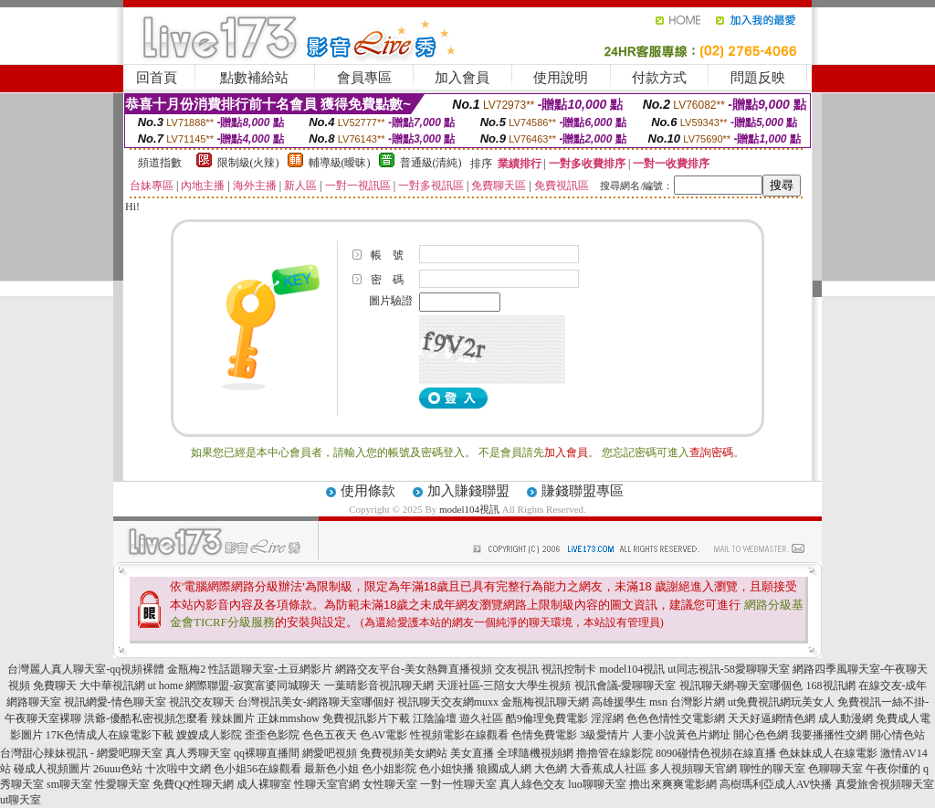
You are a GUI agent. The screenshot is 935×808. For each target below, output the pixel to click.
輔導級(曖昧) (340, 162)
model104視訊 (469, 509)
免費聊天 (55, 685)
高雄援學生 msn (629, 702)
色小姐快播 (446, 768)
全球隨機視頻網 (535, 753)
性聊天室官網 (327, 784)
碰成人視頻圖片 (52, 768)
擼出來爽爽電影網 (673, 784)
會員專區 (364, 77)
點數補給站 (254, 77)
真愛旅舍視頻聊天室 (884, 784)
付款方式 (659, 77)
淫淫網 (607, 718)
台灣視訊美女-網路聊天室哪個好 (315, 702)
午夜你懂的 (893, 768)
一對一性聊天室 (458, 784)
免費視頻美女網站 (403, 753)
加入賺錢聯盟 (468, 491)
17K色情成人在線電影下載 (110, 734)
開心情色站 (897, 734)
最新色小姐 (331, 768)
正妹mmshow (288, 718)
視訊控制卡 (568, 669)
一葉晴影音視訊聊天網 (379, 685)
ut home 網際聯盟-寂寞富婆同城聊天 (234, 685)
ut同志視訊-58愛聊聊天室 (728, 669)
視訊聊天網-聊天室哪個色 (741, 685)
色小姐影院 (389, 768)
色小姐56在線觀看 (257, 768)
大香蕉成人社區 (608, 768)
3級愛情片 (604, 734)
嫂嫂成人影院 (209, 734)
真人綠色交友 (532, 784)
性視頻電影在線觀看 (459, 734)
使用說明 (560, 77)
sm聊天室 (69, 784)
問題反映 (757, 77)
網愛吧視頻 (329, 753)
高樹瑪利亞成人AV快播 (776, 784)
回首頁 (156, 77)
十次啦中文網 (178, 768)
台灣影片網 (697, 702)
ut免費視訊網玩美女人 (781, 702)
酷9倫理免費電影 (547, 718)
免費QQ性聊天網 (193, 784)
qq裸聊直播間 (266, 753)
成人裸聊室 (263, 784)
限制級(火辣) (248, 162)
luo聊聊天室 (596, 784)
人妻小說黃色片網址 (681, 734)
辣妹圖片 (233, 718)
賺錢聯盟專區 (582, 491)
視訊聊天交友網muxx (448, 702)
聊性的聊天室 (772, 768)
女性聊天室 (389, 784)
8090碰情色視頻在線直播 (716, 753)
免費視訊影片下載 (366, 718)
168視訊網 (831, 685)
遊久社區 (481, 718)
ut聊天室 (20, 799)
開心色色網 (760, 734)
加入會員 (462, 77)
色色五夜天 (329, 734)
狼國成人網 (504, 768)
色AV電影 (383, 734)
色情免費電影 (544, 734)
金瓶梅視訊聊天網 (545, 702)
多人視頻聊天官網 (693, 768)
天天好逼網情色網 (771, 718)
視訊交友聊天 (202, 702)
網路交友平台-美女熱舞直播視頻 (413, 669)
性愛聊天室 (122, 784)
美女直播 (472, 753)
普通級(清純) (431, 162)
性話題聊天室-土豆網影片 (270, 669)
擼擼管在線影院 (614, 753)
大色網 (550, 768)
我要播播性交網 (829, 734)
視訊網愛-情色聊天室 (115, 702)
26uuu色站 (117, 768)
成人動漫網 (845, 718)
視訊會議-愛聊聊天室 (625, 685)
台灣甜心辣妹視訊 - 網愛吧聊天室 (81, 753)
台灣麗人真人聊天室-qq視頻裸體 (85, 669)
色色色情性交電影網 (675, 718)
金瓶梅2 (186, 669)
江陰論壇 (435, 718)
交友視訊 (517, 669)
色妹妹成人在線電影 (828, 753)
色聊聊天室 (835, 768)
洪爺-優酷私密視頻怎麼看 (146, 718)
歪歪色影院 (272, 734)
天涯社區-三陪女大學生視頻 (504, 685)
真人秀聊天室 (198, 753)
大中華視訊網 (112, 685)
